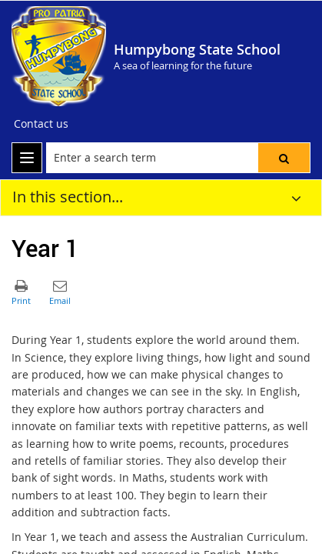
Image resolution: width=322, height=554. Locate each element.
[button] (283, 157)
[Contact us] (41, 124)
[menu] (27, 157)
